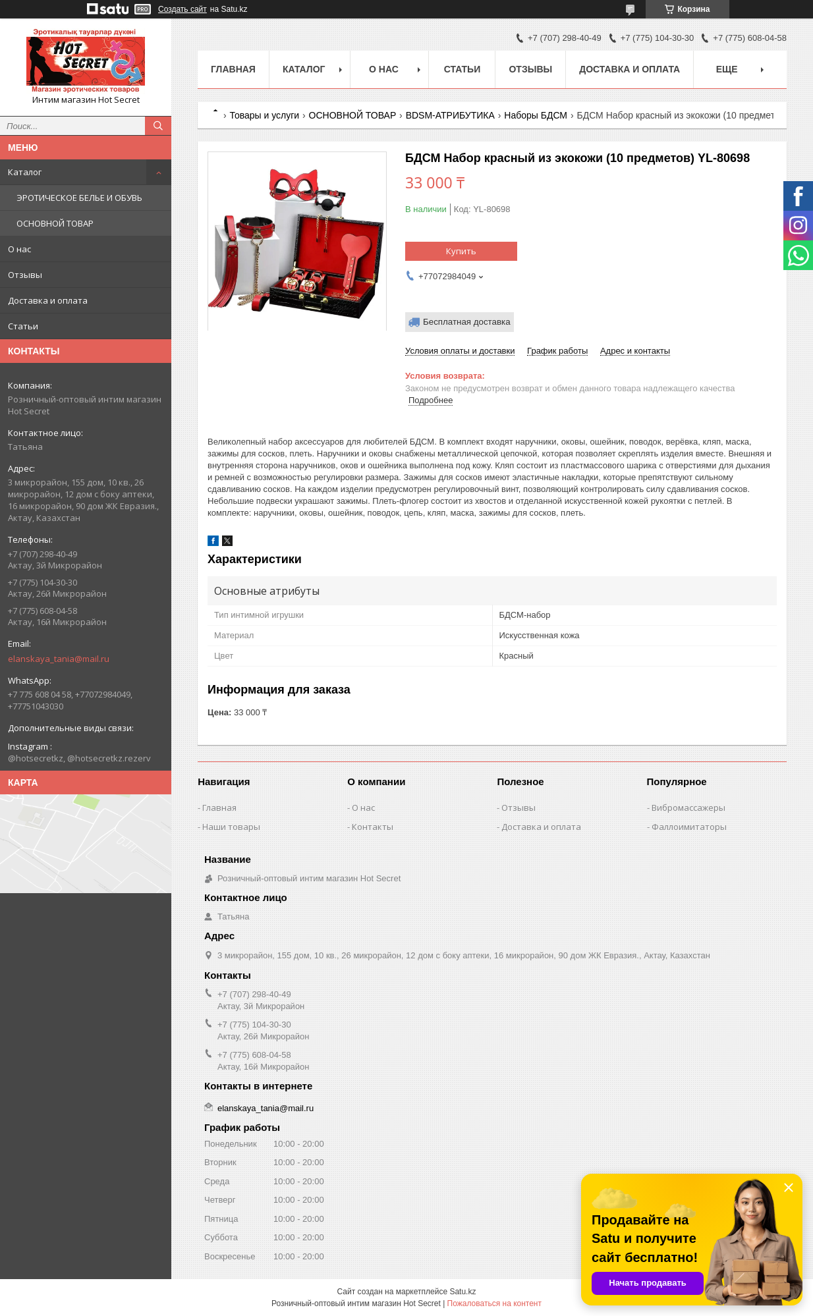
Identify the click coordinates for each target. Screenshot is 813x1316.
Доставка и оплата (48, 300)
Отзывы (25, 275)
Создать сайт (182, 9)
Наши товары (231, 827)
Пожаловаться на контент (494, 1303)
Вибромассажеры (688, 807)
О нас (19, 249)
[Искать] (158, 126)
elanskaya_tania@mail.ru (58, 659)
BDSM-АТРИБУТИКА (450, 115)
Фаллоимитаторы (689, 827)
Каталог (25, 172)
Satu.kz (462, 1291)
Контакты (372, 827)
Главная (233, 69)
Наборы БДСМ (535, 115)
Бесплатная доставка (467, 322)
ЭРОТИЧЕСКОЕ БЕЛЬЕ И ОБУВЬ (79, 198)
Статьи (23, 326)
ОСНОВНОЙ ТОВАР (55, 223)
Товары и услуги (264, 115)
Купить (461, 251)
